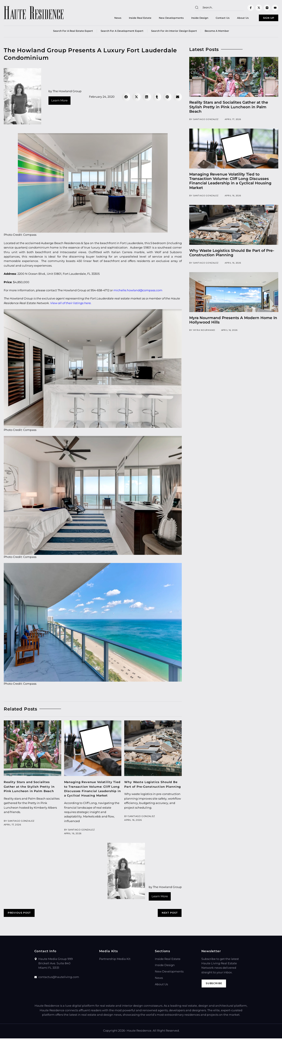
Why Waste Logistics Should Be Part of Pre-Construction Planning (152, 788)
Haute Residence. (139, 1039)
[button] (126, 99)
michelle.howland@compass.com (137, 292)
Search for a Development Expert (122, 32)
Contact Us (210, 18)
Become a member (217, 32)
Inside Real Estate (127, 18)
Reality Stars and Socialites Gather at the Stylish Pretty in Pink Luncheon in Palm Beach (31, 788)
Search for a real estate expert (73, 32)
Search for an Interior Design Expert (174, 32)
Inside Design (186, 18)
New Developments (158, 18)
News (105, 18)
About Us (230, 18)
